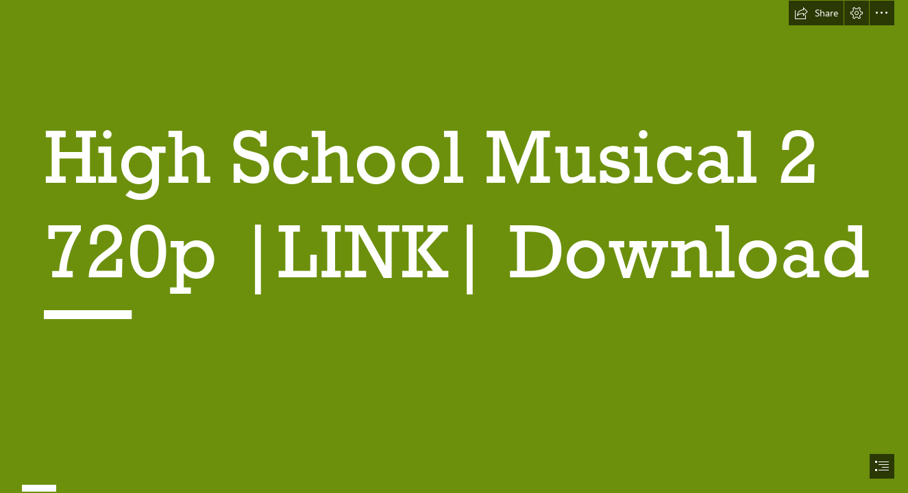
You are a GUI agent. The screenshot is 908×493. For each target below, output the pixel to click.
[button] (816, 13)
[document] (454, 246)
